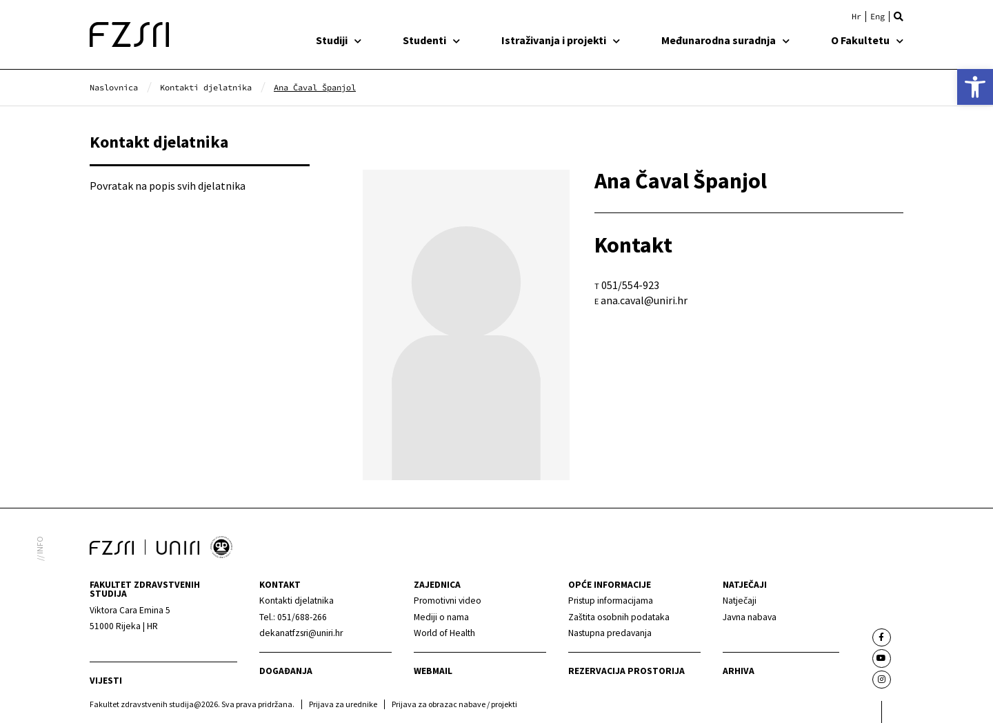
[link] (975, 87)
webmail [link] (433, 671)
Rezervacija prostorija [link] (626, 671)
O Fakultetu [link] (867, 40)
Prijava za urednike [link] (343, 704)
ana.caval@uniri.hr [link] (644, 300)
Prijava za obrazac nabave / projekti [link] (454, 704)
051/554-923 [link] (630, 285)
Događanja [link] (285, 671)
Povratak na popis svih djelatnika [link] (167, 185)
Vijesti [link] (106, 680)
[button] (898, 16)
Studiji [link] (338, 40)
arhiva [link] (738, 671)
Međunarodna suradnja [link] (725, 40)
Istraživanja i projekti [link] (560, 40)
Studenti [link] (431, 40)
